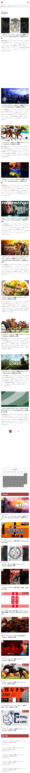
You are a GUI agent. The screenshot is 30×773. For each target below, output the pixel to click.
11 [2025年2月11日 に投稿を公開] (11, 480)
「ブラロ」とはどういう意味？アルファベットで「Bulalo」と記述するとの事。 (14, 298)
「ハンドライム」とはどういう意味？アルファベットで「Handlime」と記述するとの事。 (13, 769)
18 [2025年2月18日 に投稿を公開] (11, 482)
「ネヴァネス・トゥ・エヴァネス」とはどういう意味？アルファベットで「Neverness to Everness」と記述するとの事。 (14, 518)
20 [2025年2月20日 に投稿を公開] (18, 482)
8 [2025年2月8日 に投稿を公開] (25, 477)
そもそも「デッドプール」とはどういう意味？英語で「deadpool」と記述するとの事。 (13, 636)
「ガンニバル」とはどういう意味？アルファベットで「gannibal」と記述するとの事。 (13, 659)
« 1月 (4, 487)
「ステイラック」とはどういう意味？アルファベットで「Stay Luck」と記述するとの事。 (13, 729)
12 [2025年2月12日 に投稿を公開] (15, 480)
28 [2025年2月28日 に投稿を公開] (22, 485)
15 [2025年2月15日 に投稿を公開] (25, 480)
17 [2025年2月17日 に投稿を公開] (8, 482)
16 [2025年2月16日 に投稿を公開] (4, 482)
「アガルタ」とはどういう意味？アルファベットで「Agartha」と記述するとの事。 (12, 565)
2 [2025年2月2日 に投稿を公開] (4, 477)
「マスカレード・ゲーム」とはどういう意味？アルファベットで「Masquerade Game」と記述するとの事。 (15, 181)
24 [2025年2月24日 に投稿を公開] (8, 485)
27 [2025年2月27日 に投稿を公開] (18, 485)
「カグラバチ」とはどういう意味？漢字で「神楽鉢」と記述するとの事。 (14, 588)
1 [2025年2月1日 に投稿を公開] (25, 474)
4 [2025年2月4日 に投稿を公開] (11, 477)
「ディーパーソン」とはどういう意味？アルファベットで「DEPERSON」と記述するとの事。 (14, 741)
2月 (13, 6)
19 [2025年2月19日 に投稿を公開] (15, 482)
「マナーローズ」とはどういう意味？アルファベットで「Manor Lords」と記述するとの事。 (15, 372)
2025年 (9, 6)
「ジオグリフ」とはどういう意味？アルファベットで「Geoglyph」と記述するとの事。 (15, 335)
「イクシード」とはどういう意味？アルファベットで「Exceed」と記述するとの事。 (13, 748)
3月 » (6, 487)
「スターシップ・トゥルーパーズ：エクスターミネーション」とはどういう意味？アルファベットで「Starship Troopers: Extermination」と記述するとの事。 (15, 259)
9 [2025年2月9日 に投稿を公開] (4, 480)
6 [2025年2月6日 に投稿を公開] (18, 477)
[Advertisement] (14, 70)
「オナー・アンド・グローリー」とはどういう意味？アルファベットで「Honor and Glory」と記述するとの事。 (15, 219)
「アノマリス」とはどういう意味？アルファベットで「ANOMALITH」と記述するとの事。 (13, 755)
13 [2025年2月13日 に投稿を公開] (18, 480)
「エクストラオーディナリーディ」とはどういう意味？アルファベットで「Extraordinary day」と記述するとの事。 (14, 410)
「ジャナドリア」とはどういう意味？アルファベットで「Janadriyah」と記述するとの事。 (15, 143)
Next (18, 431)
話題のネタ (26, 498)
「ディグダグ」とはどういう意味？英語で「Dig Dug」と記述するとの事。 (14, 541)
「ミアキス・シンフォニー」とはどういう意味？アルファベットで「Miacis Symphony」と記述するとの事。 (15, 36)
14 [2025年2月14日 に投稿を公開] (22, 480)
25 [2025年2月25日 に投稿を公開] (11, 485)
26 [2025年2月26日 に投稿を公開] (15, 485)
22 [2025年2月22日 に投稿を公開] (25, 482)
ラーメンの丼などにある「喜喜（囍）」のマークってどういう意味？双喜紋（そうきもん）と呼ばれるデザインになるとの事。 (14, 612)
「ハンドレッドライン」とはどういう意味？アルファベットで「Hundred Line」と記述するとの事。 (15, 106)
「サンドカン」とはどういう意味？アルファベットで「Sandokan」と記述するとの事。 (13, 762)
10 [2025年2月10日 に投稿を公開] (8, 480)
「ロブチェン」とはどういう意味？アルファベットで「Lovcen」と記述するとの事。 (13, 683)
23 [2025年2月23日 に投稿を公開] (4, 485)
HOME (3, 6)
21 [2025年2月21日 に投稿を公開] (22, 482)
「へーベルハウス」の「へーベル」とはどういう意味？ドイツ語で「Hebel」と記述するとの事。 (14, 706)
